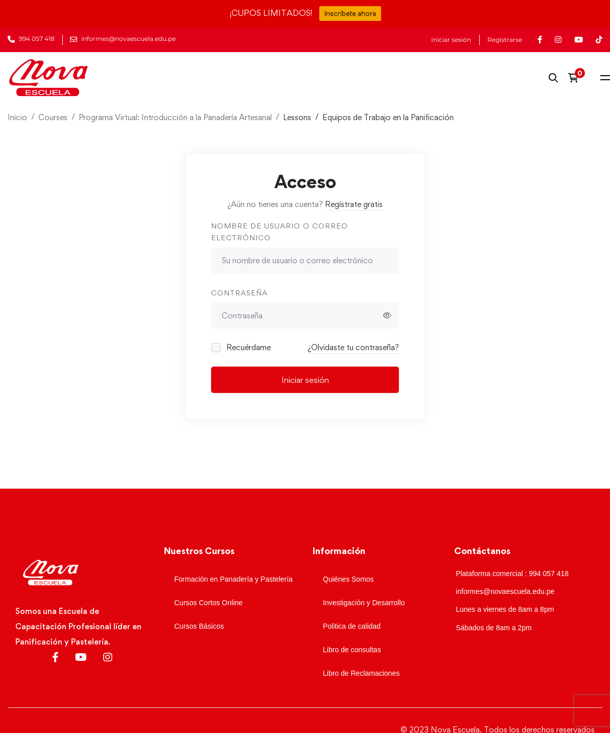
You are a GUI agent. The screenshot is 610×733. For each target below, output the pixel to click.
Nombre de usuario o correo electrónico (279, 231)
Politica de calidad (352, 626)
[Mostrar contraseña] (387, 315)
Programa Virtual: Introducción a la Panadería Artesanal (175, 117)
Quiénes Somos (348, 579)
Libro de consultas (352, 650)
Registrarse (504, 40)
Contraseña (239, 292)
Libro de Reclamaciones (361, 673)
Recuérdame (242, 347)
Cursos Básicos (199, 626)
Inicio (17, 117)
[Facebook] (55, 657)
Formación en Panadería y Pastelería (233, 579)
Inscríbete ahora (350, 13)
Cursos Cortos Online (208, 603)
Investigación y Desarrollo (364, 603)
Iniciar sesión (451, 40)
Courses (52, 117)
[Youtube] (80, 657)
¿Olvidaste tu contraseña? (353, 347)
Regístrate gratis (354, 204)
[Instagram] (108, 657)
